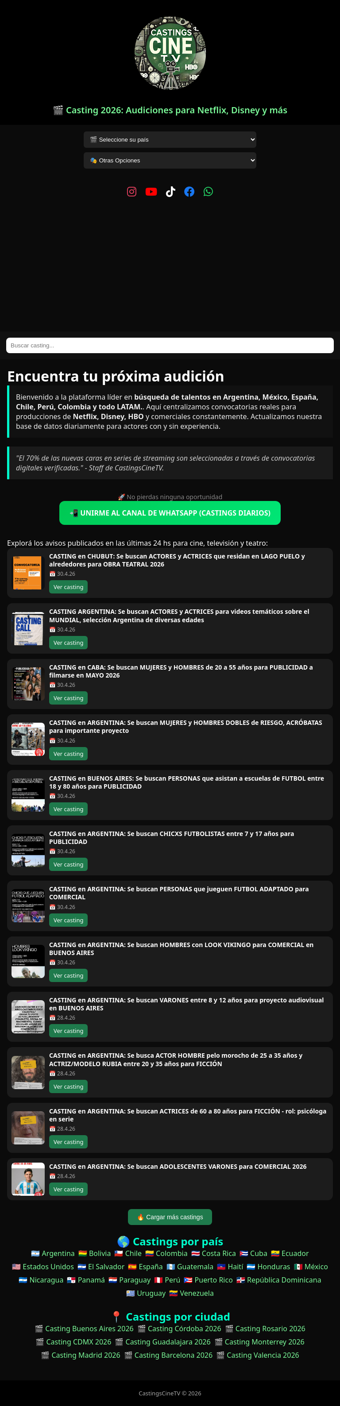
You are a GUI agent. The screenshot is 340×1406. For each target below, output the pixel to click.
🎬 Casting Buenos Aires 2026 (84, 1328)
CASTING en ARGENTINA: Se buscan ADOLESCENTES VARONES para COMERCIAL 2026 (177, 1166)
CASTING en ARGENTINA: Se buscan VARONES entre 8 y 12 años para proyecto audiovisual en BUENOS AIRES (186, 1004)
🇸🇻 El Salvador (100, 1266)
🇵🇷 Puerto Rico (208, 1280)
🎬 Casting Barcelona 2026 (168, 1355)
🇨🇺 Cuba (253, 1253)
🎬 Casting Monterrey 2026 (259, 1342)
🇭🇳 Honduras (268, 1266)
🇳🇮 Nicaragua (41, 1280)
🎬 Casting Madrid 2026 (80, 1355)
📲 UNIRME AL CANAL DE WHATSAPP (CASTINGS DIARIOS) (170, 513)
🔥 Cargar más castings (170, 1217)
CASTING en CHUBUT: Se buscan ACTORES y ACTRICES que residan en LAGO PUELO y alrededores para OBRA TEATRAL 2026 (177, 560)
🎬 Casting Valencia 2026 (257, 1355)
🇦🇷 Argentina (52, 1253)
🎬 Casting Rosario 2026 (265, 1328)
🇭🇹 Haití (230, 1266)
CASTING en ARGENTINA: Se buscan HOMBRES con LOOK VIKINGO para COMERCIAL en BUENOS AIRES (181, 948)
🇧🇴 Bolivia (94, 1253)
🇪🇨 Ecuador (290, 1253)
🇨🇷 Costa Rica (213, 1253)
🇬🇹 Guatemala (190, 1266)
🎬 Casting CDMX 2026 (73, 1342)
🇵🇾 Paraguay (129, 1280)
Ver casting (68, 587)
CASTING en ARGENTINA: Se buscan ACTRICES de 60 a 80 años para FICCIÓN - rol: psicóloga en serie (187, 1115)
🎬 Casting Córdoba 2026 (179, 1328)
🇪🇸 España (145, 1266)
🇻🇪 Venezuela (191, 1293)
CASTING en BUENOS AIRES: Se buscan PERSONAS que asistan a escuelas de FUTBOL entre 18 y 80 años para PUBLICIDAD (186, 782)
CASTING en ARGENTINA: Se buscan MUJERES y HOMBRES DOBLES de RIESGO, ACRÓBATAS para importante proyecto (185, 726)
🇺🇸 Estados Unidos (43, 1266)
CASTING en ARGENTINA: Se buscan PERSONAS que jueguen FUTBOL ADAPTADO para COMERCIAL (179, 893)
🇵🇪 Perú (167, 1280)
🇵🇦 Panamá (86, 1280)
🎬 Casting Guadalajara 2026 (162, 1342)
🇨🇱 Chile (127, 1253)
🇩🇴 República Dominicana (278, 1280)
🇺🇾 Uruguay (146, 1293)
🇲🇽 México (311, 1266)
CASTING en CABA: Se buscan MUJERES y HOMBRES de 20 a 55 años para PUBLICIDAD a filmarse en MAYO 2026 (181, 671)
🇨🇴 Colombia (166, 1253)
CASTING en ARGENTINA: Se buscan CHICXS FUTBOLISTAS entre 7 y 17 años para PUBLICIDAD (171, 837)
